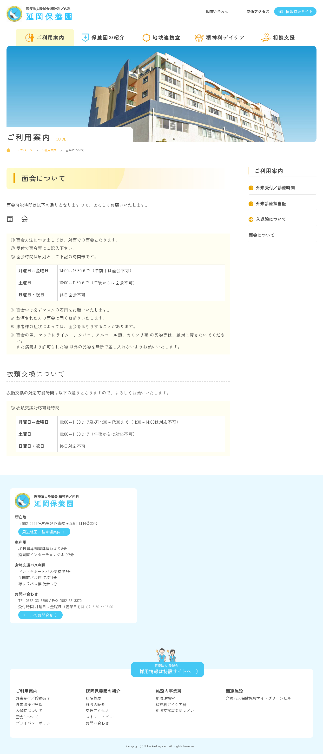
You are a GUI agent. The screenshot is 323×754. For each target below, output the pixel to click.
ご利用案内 (44, 37)
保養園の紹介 (103, 37)
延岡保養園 (72, 13)
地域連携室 (161, 37)
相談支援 (278, 37)
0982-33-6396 (37, 600)
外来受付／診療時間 (275, 188)
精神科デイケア (220, 37)
